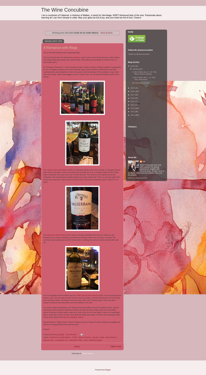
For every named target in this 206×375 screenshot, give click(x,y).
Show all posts (106, 33)
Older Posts (116, 346)
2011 (133, 115)
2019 (133, 88)
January (136, 69)
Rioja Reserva (111, 337)
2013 (133, 108)
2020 (133, 66)
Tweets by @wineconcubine (138, 54)
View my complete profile (137, 178)
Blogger (108, 370)
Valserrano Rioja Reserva (57, 235)
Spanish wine (48, 340)
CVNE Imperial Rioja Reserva (87, 295)
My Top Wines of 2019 (140, 83)
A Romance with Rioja (60, 48)
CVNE (74, 337)
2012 (133, 112)
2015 (133, 101)
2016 (133, 98)
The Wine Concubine (65, 10)
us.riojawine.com (61, 340)
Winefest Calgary (95, 340)
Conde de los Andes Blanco (57, 170)
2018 (133, 91)
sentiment (76, 57)
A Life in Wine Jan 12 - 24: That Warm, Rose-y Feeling (144, 73)
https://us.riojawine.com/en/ (72, 317)
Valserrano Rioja (76, 340)
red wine (95, 337)
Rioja (102, 337)
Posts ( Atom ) (87, 353)
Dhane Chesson (84, 337)
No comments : (72, 335)
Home (77, 346)
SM (144, 161)
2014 (133, 105)
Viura (85, 340)
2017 (133, 95)
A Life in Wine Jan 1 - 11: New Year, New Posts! (143, 78)
